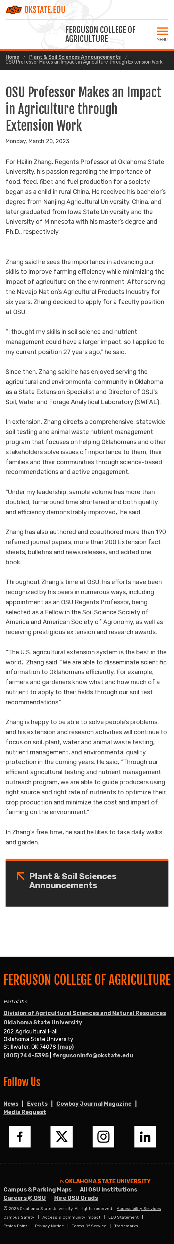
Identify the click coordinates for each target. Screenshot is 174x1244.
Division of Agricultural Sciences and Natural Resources (84, 1013)
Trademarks (126, 1225)
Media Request (24, 1112)
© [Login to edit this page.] (5, 1208)
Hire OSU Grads (76, 1198)
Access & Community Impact (71, 1217)
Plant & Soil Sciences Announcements (75, 57)
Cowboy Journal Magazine (94, 1103)
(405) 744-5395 (26, 1055)
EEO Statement (123, 1217)
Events (37, 1103)
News (10, 1103)
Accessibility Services (139, 1208)
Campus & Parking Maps (37, 1189)
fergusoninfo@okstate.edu (93, 1055)
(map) (65, 1047)
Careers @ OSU (24, 1198)
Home (12, 57)
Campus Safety (18, 1217)
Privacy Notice (49, 1225)
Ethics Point (15, 1225)
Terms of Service (89, 1225)
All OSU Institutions (108, 1189)
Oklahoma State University (42, 1022)
